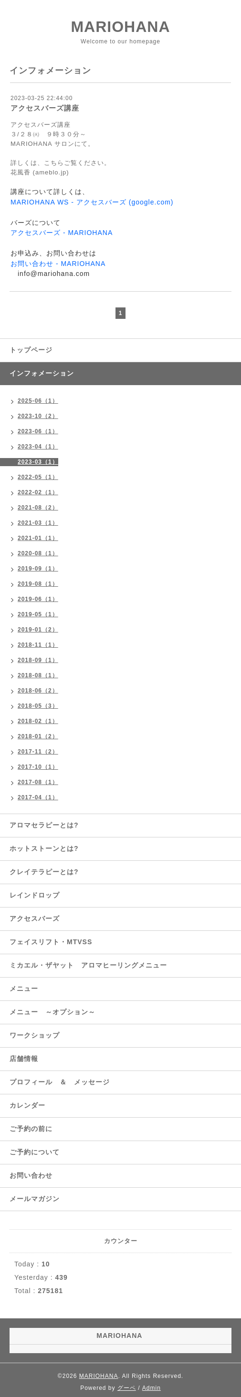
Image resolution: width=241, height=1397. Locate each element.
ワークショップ (35, 1035)
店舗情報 (24, 1058)
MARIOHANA (120, 26)
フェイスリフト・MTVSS (51, 942)
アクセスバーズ (35, 918)
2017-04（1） (38, 797)
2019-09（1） (38, 568)
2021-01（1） (38, 538)
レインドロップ (35, 895)
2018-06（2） (38, 690)
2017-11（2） (38, 751)
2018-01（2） (38, 736)
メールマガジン (35, 1199)
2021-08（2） (38, 507)
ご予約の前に (31, 1128)
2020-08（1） (38, 553)
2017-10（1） (38, 767)
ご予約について (35, 1152)
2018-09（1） (38, 660)
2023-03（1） (38, 462)
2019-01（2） (38, 629)
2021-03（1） (38, 523)
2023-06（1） (38, 431)
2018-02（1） (38, 721)
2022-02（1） (38, 492)
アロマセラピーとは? (44, 825)
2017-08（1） (38, 782)
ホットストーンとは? (44, 848)
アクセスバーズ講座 (44, 108)
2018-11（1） (38, 645)
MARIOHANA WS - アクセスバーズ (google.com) (92, 202)
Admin (151, 1388)
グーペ (126, 1388)
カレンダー (27, 1105)
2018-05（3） (38, 706)
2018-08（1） (38, 675)
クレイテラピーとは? (44, 872)
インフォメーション (42, 373)
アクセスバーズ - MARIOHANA (61, 232)
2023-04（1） (38, 446)
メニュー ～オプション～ (52, 1012)
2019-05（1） (38, 614)
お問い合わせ (31, 1175)
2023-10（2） (38, 416)
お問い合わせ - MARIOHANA (57, 263)
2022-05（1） (38, 477)
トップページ (31, 350)
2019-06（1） (38, 599)
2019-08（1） (38, 584)
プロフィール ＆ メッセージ (60, 1082)
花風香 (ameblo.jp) (39, 172)
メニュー (24, 988)
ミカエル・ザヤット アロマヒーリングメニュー (88, 965)
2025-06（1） (38, 401)
